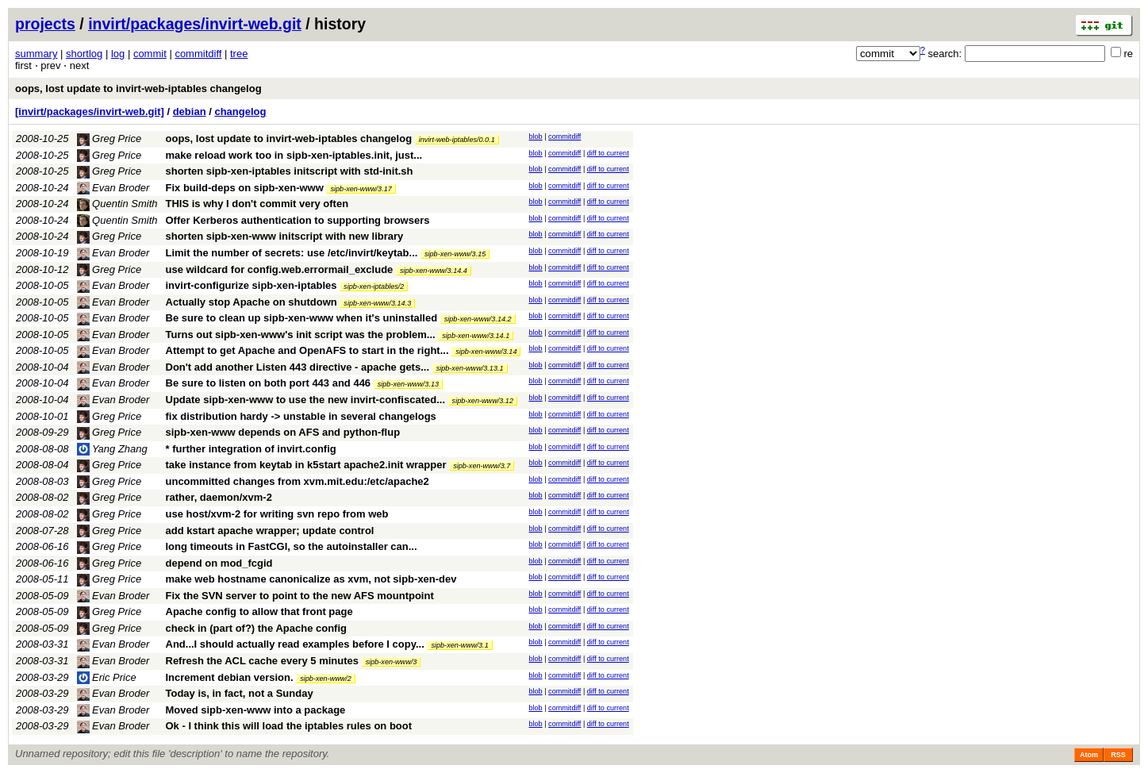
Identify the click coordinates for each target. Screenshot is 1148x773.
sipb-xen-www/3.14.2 (478, 319)
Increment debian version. (230, 677)
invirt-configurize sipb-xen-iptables (251, 285)
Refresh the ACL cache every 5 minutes (262, 661)
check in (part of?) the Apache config (256, 628)
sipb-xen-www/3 (391, 662)
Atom (1089, 755)
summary (36, 54)
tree (239, 54)
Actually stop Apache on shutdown (251, 302)
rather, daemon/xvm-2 (219, 497)
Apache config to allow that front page (259, 611)
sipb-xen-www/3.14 (485, 352)
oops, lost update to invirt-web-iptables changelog (138, 88)
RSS (1118, 755)
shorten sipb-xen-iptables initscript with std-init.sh (289, 171)
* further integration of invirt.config (251, 449)
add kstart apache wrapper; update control (270, 530)
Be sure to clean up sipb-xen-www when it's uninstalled (302, 318)
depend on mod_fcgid (219, 563)
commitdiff (198, 54)
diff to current (608, 153)
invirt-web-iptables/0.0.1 (457, 140)
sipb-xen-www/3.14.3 (377, 303)
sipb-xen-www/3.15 (455, 254)
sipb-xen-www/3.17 (360, 189)
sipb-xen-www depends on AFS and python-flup (283, 432)
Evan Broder (113, 188)
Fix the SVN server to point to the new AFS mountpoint (300, 596)
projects (45, 24)
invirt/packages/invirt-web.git (194, 24)
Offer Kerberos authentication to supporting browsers (298, 220)
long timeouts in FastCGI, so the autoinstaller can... (291, 546)
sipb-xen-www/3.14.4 (433, 271)
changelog (240, 111)
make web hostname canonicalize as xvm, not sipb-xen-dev (311, 579)
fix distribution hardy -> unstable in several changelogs (301, 416)
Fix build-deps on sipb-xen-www (245, 188)
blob (535, 136)
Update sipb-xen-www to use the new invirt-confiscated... (307, 400)
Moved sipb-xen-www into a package (256, 710)
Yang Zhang (112, 449)
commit (150, 54)
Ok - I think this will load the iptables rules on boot (289, 726)
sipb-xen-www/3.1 (459, 645)
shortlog (84, 54)
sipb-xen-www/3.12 (482, 401)
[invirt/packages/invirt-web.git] (89, 111)
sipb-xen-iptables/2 (374, 286)
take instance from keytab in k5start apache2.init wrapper (306, 465)
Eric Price (106, 677)
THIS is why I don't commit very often (257, 204)
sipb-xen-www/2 (325, 679)
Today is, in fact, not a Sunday (239, 693)
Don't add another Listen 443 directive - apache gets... (299, 367)
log (118, 54)
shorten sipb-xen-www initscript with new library (285, 236)
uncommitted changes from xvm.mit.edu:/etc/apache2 (297, 481)
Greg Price (109, 138)
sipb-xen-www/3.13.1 (470, 368)
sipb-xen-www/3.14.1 (475, 336)
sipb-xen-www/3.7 (481, 466)
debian (189, 111)
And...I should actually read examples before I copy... (297, 644)
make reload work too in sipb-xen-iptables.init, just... (294, 155)
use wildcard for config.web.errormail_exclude (280, 269)
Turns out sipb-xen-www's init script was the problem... (302, 334)
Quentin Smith (117, 204)
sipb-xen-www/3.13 (408, 384)
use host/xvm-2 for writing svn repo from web (277, 514)
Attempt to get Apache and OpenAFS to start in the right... (309, 350)
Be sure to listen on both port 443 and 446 (268, 383)
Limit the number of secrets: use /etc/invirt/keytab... (293, 253)
